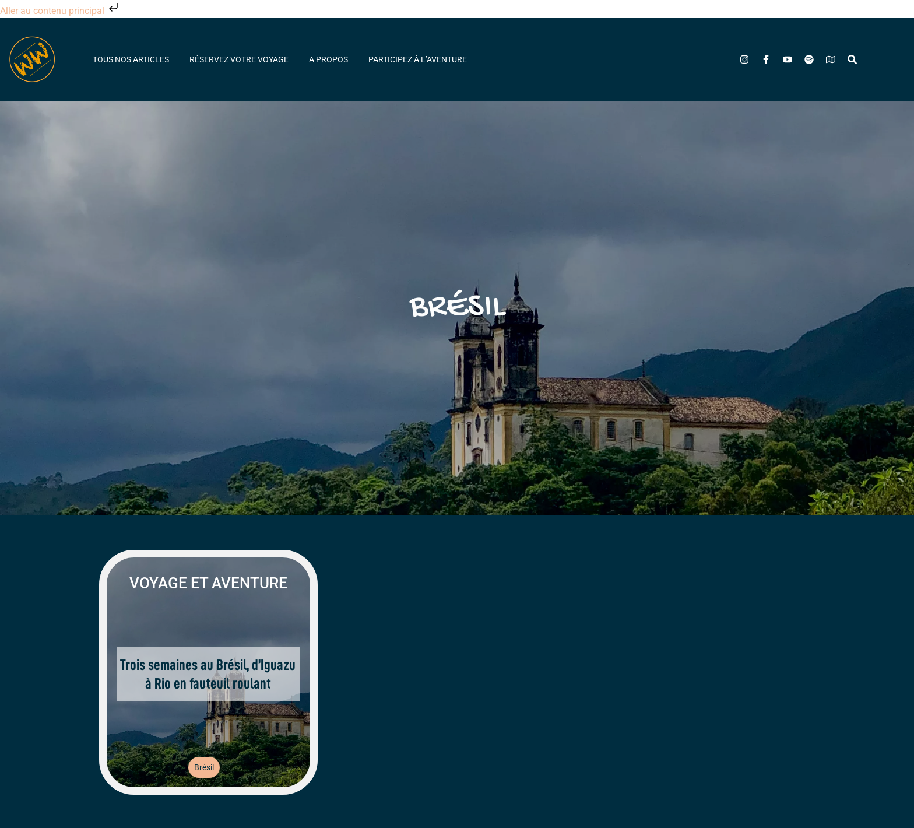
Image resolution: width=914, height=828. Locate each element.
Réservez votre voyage (239, 59)
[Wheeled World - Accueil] (32, 59)
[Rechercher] (852, 59)
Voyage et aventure (208, 583)
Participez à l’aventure (417, 59)
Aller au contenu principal (60, 10)
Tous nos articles (131, 59)
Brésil (204, 767)
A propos (328, 59)
